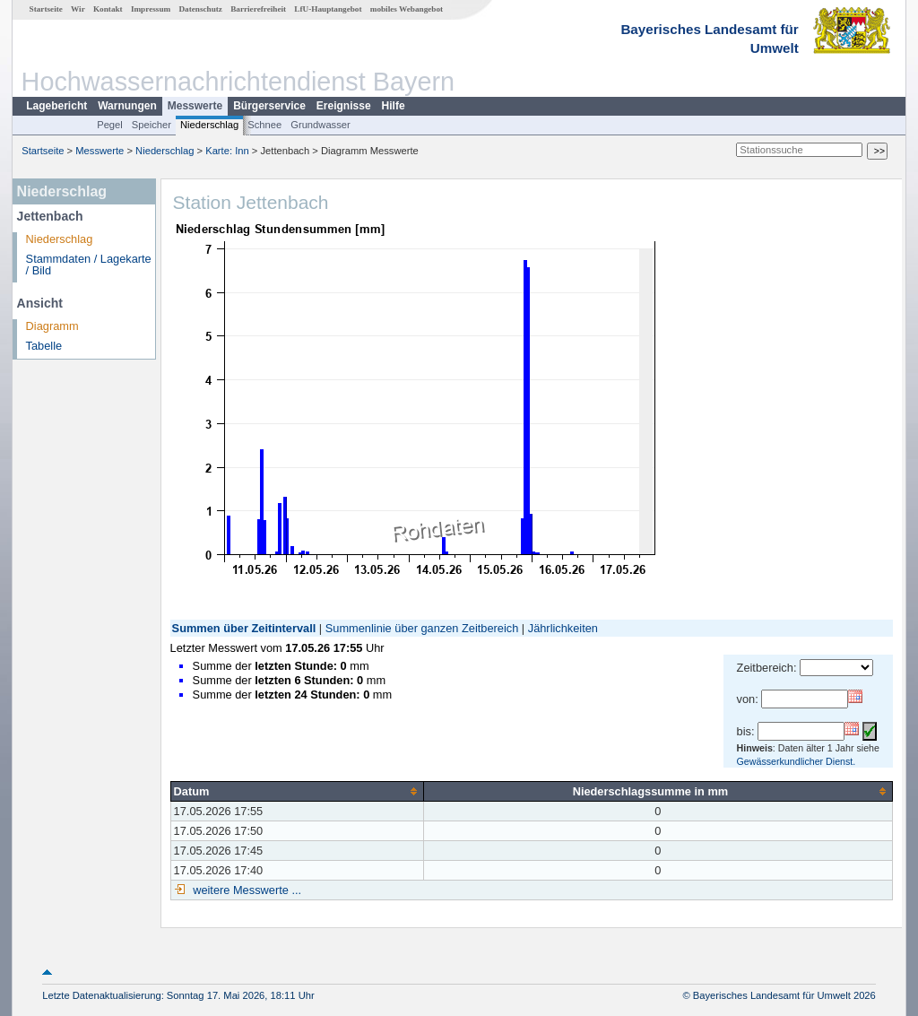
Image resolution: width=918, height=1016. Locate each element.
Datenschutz (200, 8)
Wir (78, 8)
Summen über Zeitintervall (244, 628)
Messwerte (195, 106)
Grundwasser (320, 124)
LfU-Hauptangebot (327, 8)
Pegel (110, 124)
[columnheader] (296, 791)
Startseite (46, 8)
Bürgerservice (269, 106)
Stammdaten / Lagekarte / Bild (89, 264)
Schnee (264, 124)
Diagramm (52, 326)
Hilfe (393, 106)
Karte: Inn (227, 150)
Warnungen (127, 106)
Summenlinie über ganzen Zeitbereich (422, 628)
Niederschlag (209, 124)
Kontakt (108, 8)
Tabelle (44, 345)
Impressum (150, 8)
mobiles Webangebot (406, 8)
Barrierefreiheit (258, 8)
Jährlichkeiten (563, 628)
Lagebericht (56, 106)
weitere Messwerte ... (245, 890)
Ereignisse (343, 106)
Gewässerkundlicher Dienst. (796, 761)
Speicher (151, 124)
